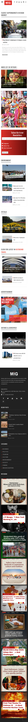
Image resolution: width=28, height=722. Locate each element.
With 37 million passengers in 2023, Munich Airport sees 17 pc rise (14, 268)
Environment (6, 160)
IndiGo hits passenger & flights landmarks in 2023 (19, 279)
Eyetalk (4, 211)
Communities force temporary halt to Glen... (17, 434)
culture (5, 457)
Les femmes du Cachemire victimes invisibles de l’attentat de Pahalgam (11, 83)
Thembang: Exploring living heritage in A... (17, 415)
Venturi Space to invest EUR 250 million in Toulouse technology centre (14, 344)
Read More (5, 54)
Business (6, 449)
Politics (5, 451)
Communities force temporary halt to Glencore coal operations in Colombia (14, 176)
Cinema (5, 465)
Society (5, 462)
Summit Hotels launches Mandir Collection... (16, 425)
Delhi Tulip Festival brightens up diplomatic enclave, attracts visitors (14, 228)
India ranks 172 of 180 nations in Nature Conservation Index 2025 (19, 200)
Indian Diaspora (8, 468)
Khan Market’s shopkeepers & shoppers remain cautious (14, 41)
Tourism (5, 454)
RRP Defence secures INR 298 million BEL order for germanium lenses (19, 356)
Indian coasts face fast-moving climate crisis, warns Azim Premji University (19, 188)
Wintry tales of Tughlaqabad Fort (19, 239)
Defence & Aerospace (9, 327)
